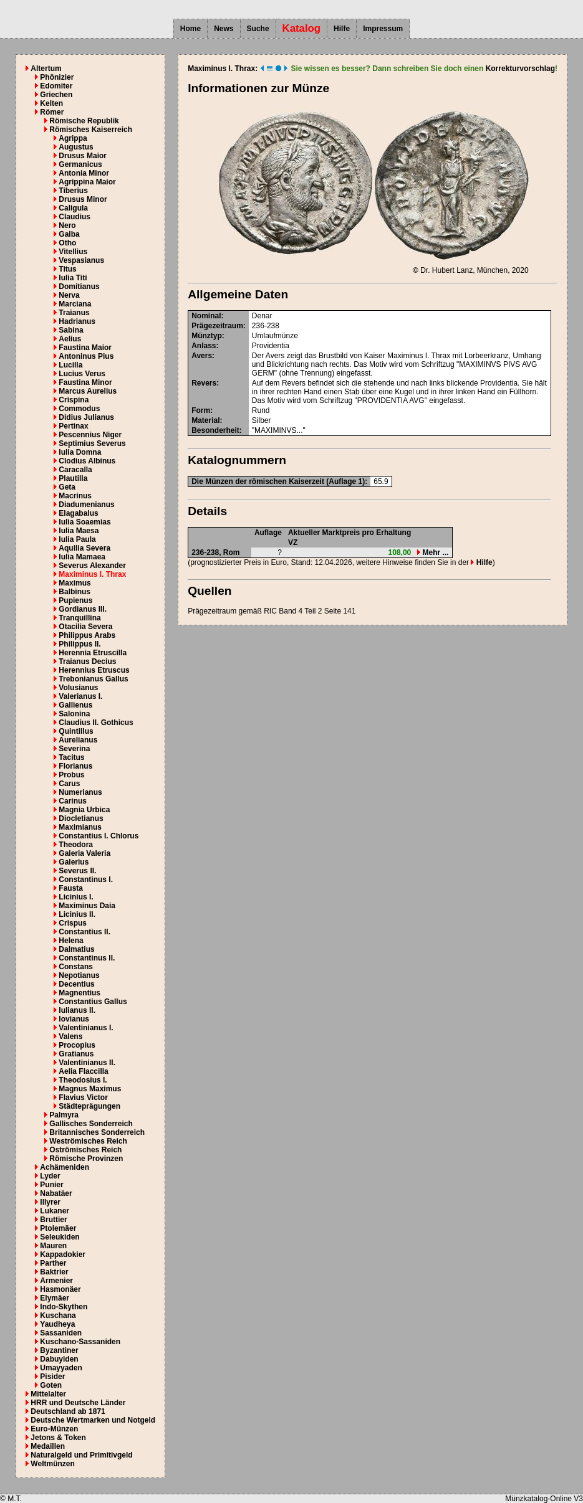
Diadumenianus (86, 504)
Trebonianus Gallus (93, 679)
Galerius (74, 862)
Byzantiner (59, 1350)
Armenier (56, 1280)
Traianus (74, 312)
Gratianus (76, 1054)
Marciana (75, 304)
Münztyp (206, 335)
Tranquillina (79, 618)
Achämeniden (64, 1167)
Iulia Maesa (79, 530)
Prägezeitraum (217, 325)
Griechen (56, 94)
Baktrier (54, 1272)
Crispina (74, 400)
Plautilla (73, 478)
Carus (69, 783)
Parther (53, 1263)
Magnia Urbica (84, 809)
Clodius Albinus (87, 461)
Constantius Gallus (93, 1001)
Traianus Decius (87, 661)
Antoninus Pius (86, 356)
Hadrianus (77, 321)
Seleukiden (59, 1237)
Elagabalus (78, 513)
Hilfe (342, 28)
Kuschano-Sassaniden (80, 1341)
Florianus (75, 766)
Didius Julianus (86, 417)
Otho (67, 243)
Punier (51, 1184)
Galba (69, 234)
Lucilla (70, 365)
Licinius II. (77, 914)
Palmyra (64, 1115)
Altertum (46, 68)
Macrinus (75, 495)
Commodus (79, 408)
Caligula (73, 208)
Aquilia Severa (84, 548)
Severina (74, 748)
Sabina (71, 330)
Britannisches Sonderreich (97, 1132)
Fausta (71, 888)
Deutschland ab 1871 (68, 1411)
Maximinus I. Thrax (92, 574)
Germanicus (80, 164)
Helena (71, 940)
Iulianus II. (77, 1010)
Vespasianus (81, 260)
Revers (203, 383)
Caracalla (75, 469)
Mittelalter (48, 1394)
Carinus (73, 801)
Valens (70, 1036)
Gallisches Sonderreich (90, 1123)
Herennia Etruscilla (93, 652)
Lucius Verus (82, 373)
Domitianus (79, 286)
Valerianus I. (80, 696)
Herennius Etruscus (94, 670)
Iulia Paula (77, 539)
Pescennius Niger (90, 434)
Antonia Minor (84, 173)
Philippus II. (79, 644)
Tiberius (73, 190)
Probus (71, 774)
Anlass (203, 345)
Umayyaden (61, 1367)
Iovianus (74, 1019)
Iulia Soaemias (84, 522)
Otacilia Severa (85, 626)
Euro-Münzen (54, 1429)
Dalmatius (76, 949)
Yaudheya (57, 1324)
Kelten (51, 103)
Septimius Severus (92, 443)
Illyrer (50, 1202)
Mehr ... (432, 552)
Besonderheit (215, 430)
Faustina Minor (85, 382)
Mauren (53, 1245)
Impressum (383, 28)
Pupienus (75, 600)
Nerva (69, 295)
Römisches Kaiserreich (90, 129)
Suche (258, 28)
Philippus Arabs (87, 635)
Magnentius (79, 993)
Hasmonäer (60, 1289)
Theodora (76, 844)
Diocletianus (81, 818)
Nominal (206, 315)
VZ (292, 542)
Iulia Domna (80, 452)
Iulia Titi (73, 277)
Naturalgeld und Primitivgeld (81, 1455)
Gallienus (75, 705)
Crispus (73, 923)
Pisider (52, 1376)
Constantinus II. (87, 958)
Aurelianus (78, 740)
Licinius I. (76, 897)
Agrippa (73, 138)
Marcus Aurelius (88, 391)
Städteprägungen (89, 1106)
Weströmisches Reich (88, 1141)
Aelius (70, 338)
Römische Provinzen (86, 1158)
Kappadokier (62, 1254)
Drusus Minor (83, 199)
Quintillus (76, 731)
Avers (201, 355)
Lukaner (54, 1211)
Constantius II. (84, 931)
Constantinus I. (86, 879)
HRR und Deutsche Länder (78, 1402)
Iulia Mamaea (82, 556)
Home (190, 28)
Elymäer (54, 1298)
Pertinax (73, 426)
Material (205, 420)
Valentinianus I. (86, 1027)
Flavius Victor (83, 1097)
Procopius (77, 1045)
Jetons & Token (58, 1437)
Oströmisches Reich (85, 1149)
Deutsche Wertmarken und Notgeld (93, 1420)
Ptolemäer (58, 1228)
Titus (67, 269)
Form (200, 410)
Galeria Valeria (84, 853)
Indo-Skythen (63, 1306)
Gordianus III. (83, 609)
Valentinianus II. (87, 1062)
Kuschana (57, 1315)
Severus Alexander (92, 565)
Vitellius (73, 251)
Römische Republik (83, 120)
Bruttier (53, 1219)
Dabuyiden (59, 1359)
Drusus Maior (83, 155)
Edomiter (56, 86)
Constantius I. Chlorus (98, 836)
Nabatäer (56, 1193)
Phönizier (57, 77)
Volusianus (78, 687)
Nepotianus (79, 975)
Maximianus (80, 827)
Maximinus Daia (87, 905)
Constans (76, 966)
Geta (67, 487)
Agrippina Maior (87, 182)
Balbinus (74, 591)
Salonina (74, 713)
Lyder (50, 1176)
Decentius (76, 984)
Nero (67, 225)
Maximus (74, 583)
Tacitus (71, 757)
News (223, 28)
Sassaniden (61, 1333)
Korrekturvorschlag (520, 68)
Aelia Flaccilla (83, 1071)
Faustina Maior (85, 347)
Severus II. (77, 870)
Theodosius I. (83, 1080)
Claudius (74, 216)
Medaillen (48, 1446)
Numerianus (80, 792)
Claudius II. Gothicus (96, 722)
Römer (52, 112)
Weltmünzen (52, 1463)
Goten (51, 1385)
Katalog (301, 28)
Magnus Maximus (90, 1088)
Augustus (76, 147)
